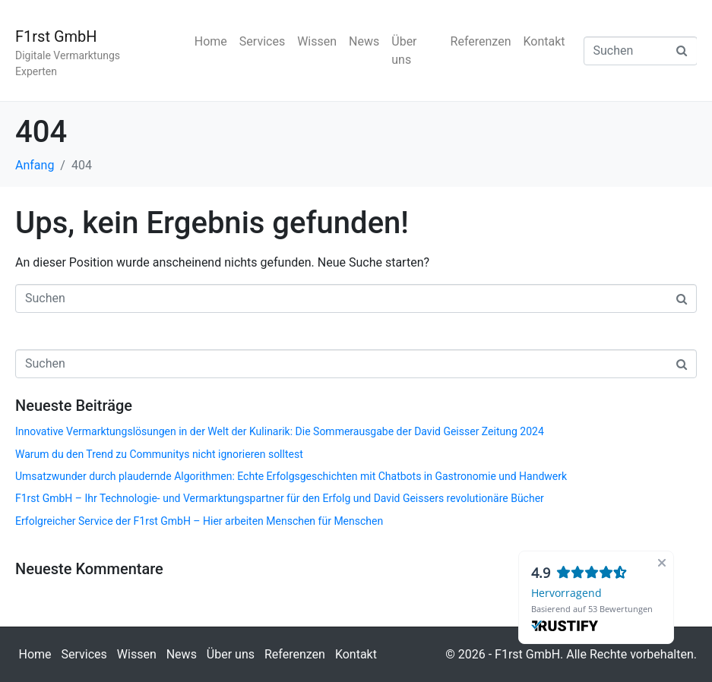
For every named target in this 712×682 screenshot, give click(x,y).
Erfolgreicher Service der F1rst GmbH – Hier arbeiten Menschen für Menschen (199, 521)
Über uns (403, 50)
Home (211, 41)
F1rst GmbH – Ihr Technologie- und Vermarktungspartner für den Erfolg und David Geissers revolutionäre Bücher (279, 498)
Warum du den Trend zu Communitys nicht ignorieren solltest (159, 454)
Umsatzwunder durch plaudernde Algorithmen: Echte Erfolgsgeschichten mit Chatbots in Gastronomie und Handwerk (291, 476)
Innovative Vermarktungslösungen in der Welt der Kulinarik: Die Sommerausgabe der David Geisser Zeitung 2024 (279, 431)
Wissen (317, 41)
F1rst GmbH (56, 36)
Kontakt (544, 41)
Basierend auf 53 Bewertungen (592, 609)
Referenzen (481, 41)
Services (262, 41)
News (364, 41)
